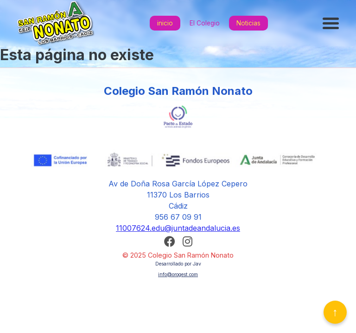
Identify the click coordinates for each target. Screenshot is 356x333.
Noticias (248, 23)
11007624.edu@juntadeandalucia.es (178, 229)
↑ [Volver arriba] (335, 312)
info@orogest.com (178, 276)
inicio (165, 23)
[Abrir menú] (332, 23)
